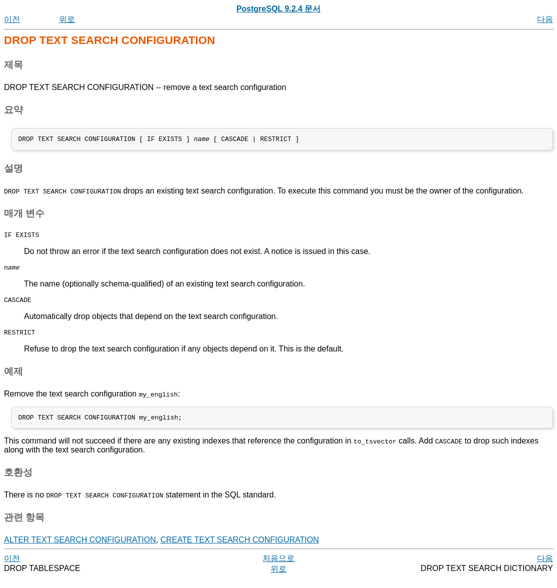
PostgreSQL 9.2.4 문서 (278, 8)
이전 (12, 19)
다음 (545, 19)
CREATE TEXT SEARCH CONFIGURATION (239, 549)
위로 (67, 19)
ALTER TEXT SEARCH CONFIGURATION (80, 549)
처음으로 (278, 568)
